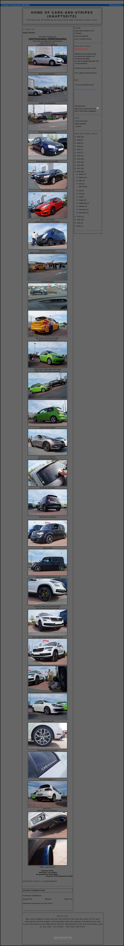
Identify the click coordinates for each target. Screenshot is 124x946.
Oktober (82, 206)
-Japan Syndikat (80, 124)
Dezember (83, 213)
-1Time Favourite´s (81, 121)
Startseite (48, 899)
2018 (79, 171)
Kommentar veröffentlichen (32, 896)
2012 (79, 153)
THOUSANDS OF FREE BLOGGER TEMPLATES (62, 5)
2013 (79, 156)
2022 (79, 226)
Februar (82, 177)
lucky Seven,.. (29, 32)
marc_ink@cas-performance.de (86, 73)
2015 (79, 162)
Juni (80, 194)
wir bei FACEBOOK (81, 36)
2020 (79, 220)
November (83, 209)
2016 (79, 165)
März (81, 180)
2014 (79, 159)
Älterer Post (68, 899)
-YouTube (78, 126)
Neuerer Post (27, 899)
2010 (79, 146)
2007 (79, 137)
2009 (79, 143)
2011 (79, 149)
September (83, 203)
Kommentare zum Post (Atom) (41, 903)
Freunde (77, 28)
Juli (80, 197)
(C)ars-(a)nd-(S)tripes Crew (84, 31)
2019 (79, 216)
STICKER (78, 33)
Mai (80, 190)
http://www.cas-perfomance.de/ (85, 109)
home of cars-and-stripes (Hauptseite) (62, 14)
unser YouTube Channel (83, 39)
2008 (79, 140)
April (81, 184)
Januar (81, 174)
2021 (79, 223)
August (81, 200)
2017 (79, 168)
